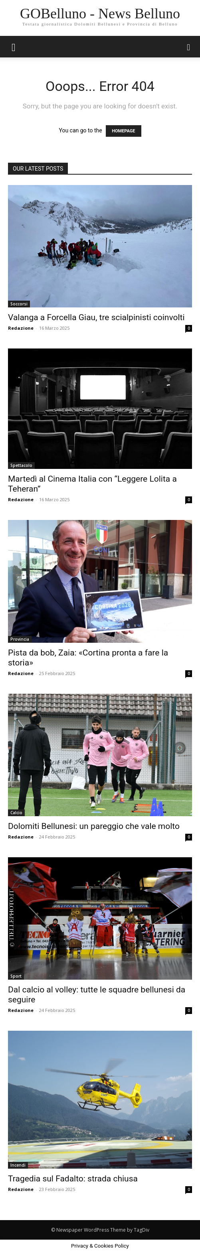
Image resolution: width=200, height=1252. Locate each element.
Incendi (18, 1165)
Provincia (19, 639)
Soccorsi (19, 304)
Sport (16, 976)
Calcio (16, 812)
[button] (13, 46)
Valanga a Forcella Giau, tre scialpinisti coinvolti (96, 317)
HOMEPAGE (123, 131)
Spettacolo (21, 465)
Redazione (21, 328)
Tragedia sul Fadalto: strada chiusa (73, 1178)
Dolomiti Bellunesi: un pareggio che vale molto (94, 826)
